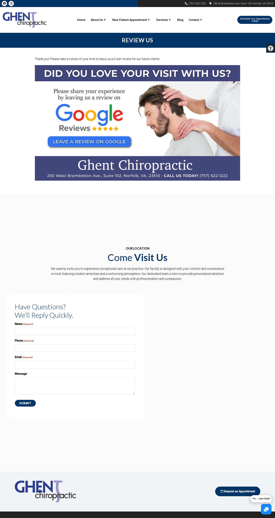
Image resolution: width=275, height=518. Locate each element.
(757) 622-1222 (197, 3)
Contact (194, 20)
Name (24, 324)
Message (21, 373)
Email (24, 357)
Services (162, 20)
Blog (180, 20)
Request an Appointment (237, 491)
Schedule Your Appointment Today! (255, 19)
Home (81, 20)
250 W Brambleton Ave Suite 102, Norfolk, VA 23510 (243, 3)
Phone (24, 341)
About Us (97, 20)
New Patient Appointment (129, 20)
